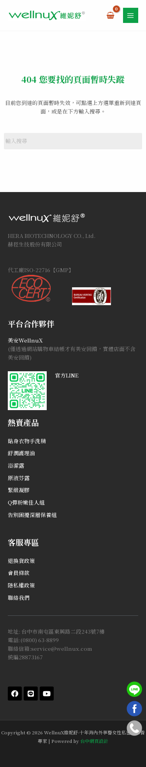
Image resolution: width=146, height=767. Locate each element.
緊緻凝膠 (19, 490)
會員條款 (19, 573)
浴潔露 (16, 465)
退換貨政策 (21, 560)
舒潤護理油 (21, 453)
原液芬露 (19, 478)
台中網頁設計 (94, 740)
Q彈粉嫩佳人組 (26, 502)
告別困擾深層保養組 (32, 515)
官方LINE (67, 375)
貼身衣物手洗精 (27, 441)
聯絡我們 (19, 597)
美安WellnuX (25, 340)
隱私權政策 (21, 585)
